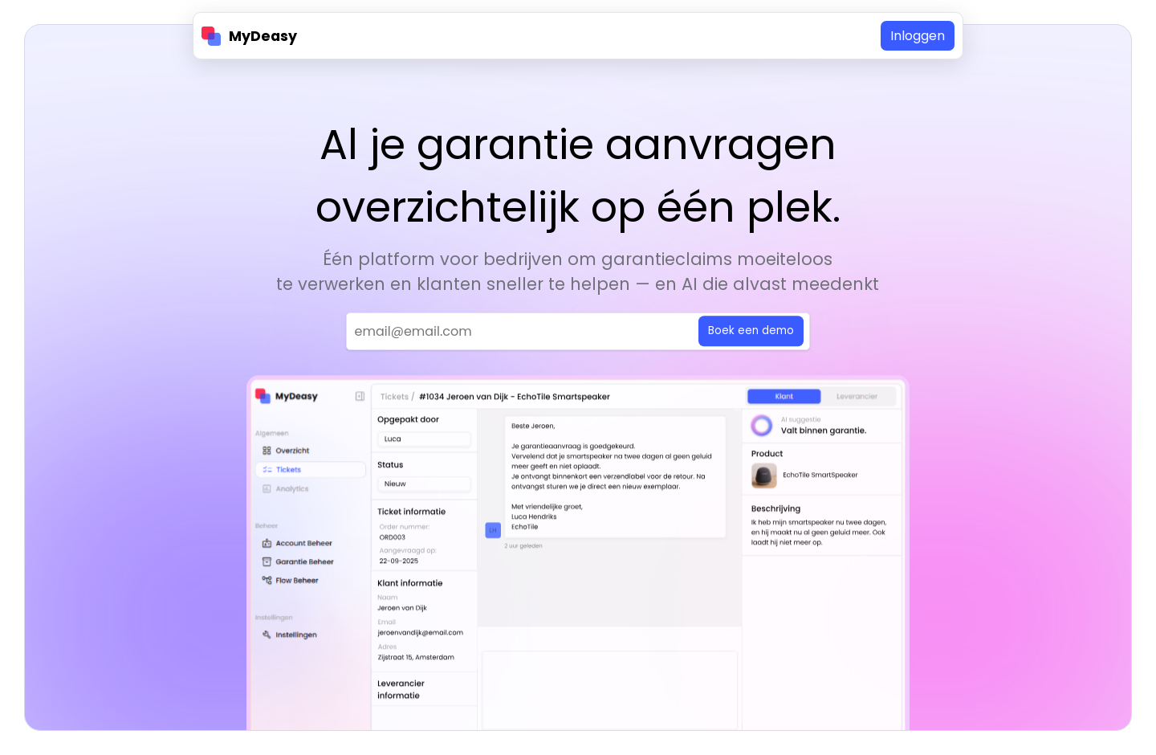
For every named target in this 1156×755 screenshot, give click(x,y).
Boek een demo (751, 332)
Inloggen (917, 36)
